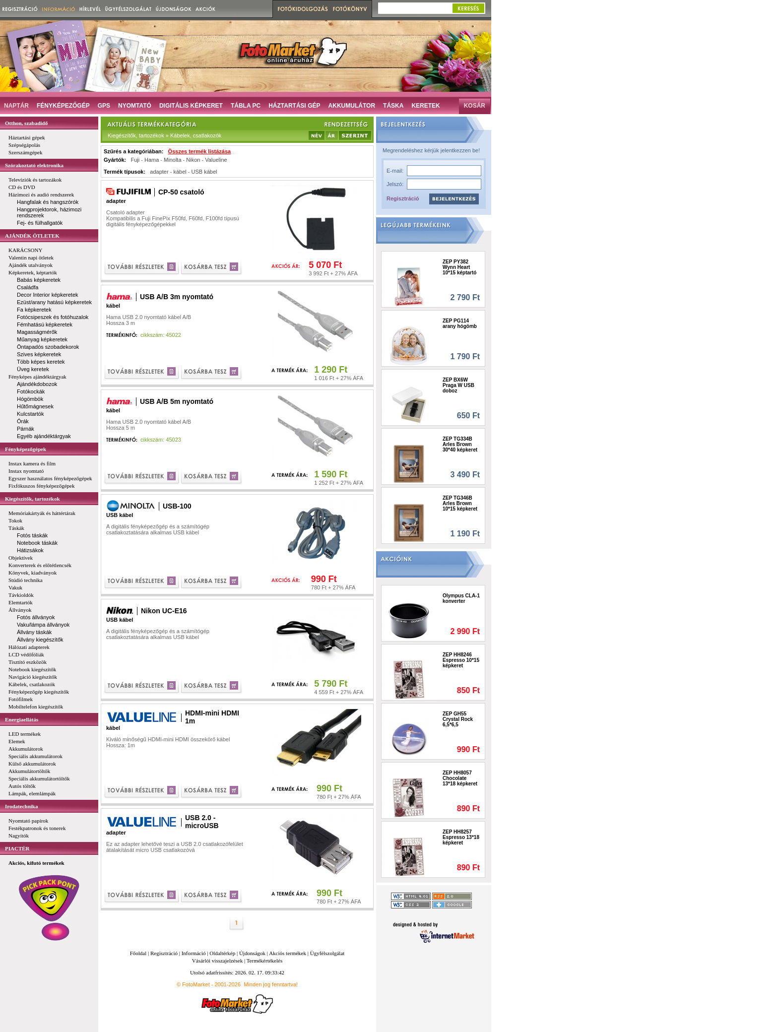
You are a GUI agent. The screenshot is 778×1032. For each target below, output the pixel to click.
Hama (151, 160)
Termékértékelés (265, 961)
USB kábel (204, 172)
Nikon (193, 160)
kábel (179, 172)
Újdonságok (252, 953)
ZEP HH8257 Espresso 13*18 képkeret (461, 837)
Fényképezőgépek (25, 449)
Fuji (134, 160)
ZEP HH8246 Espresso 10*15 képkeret (461, 660)
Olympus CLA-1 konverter (461, 598)
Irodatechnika (21, 806)
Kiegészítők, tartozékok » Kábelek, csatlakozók (164, 135)
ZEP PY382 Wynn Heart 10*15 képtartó (459, 267)
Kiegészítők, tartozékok (32, 499)
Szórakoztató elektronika (34, 165)
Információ (194, 953)
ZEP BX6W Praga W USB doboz (458, 385)
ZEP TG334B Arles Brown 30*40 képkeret (460, 444)
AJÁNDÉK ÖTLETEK (32, 236)
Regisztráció (403, 198)
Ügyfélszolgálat (327, 953)
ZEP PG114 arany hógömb (460, 323)
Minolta (172, 160)
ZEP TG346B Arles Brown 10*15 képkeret (460, 503)
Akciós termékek (287, 953)
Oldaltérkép (222, 953)
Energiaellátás (21, 719)
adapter (159, 172)
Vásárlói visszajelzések (217, 961)
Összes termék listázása (199, 151)
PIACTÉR (17, 848)
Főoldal (138, 953)
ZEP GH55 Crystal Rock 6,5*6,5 (458, 719)
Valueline (216, 160)
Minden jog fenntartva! (271, 984)
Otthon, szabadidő (26, 123)
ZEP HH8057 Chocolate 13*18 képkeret (460, 778)
